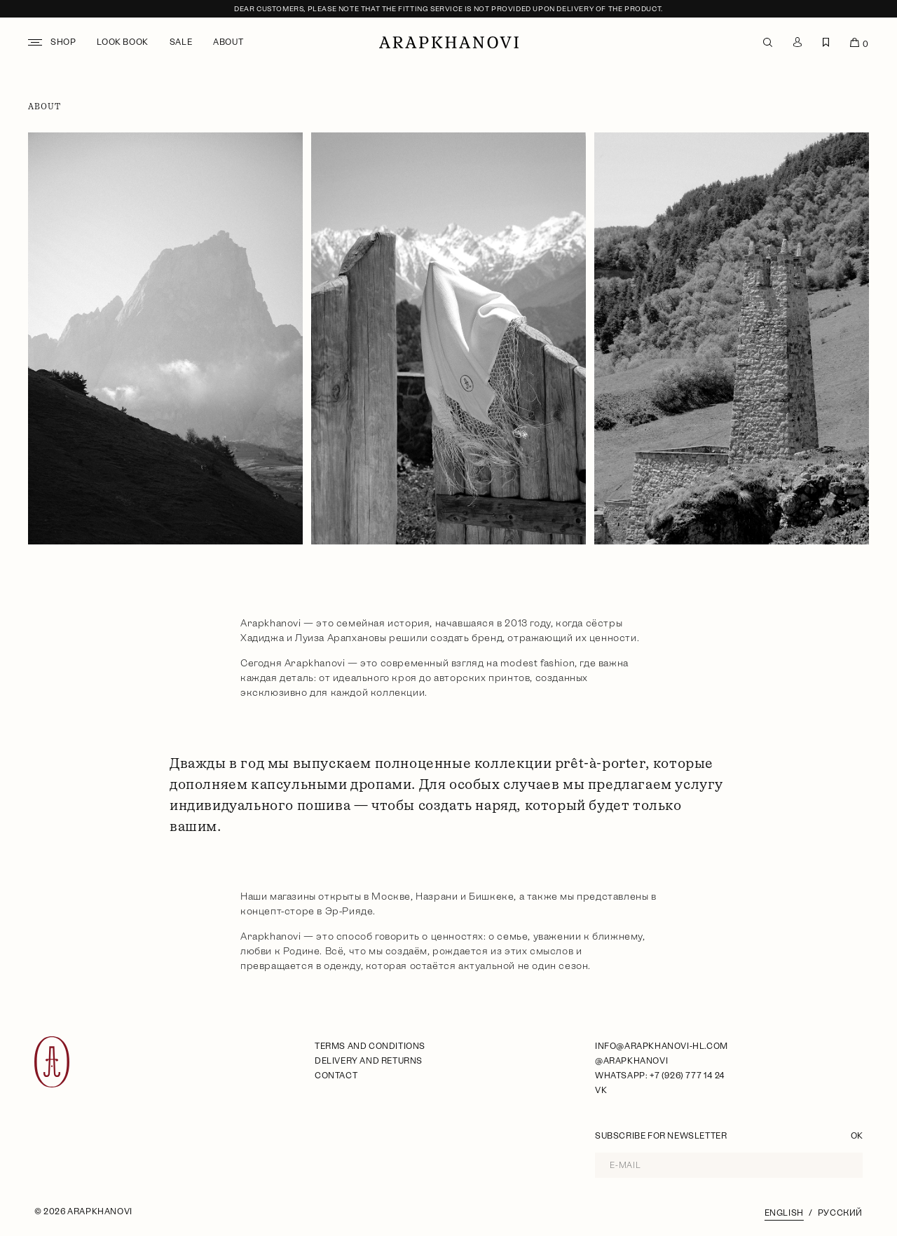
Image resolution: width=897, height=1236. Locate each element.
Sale (181, 42)
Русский (840, 1213)
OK (857, 1136)
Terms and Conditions (370, 1046)
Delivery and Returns (369, 1061)
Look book (122, 42)
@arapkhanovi (631, 1061)
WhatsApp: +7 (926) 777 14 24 (660, 1075)
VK (601, 1090)
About (228, 42)
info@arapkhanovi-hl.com (661, 1046)
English (784, 1213)
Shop (63, 42)
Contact (336, 1075)
